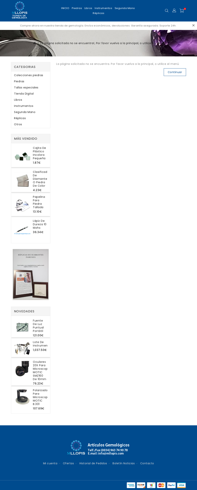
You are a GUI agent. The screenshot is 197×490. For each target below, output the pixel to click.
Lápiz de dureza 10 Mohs (40, 224)
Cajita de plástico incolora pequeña (39, 153)
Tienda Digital (24, 94)
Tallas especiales (26, 87)
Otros (18, 124)
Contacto (147, 463)
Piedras (77, 8)
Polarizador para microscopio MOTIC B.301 (41, 397)
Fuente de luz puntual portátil (38, 326)
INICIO (65, 8)
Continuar (175, 72)
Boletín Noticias (124, 463)
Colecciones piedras (28, 75)
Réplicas (98, 13)
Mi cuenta (50, 463)
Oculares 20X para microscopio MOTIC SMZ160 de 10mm (41, 370)
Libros (88, 8)
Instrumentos (103, 8)
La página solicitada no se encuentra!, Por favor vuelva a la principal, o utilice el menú (102, 43)
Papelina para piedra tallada (39, 202)
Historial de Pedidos (93, 463)
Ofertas (68, 463)
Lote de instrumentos (42, 343)
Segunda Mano (125, 8)
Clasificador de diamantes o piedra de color (41, 179)
